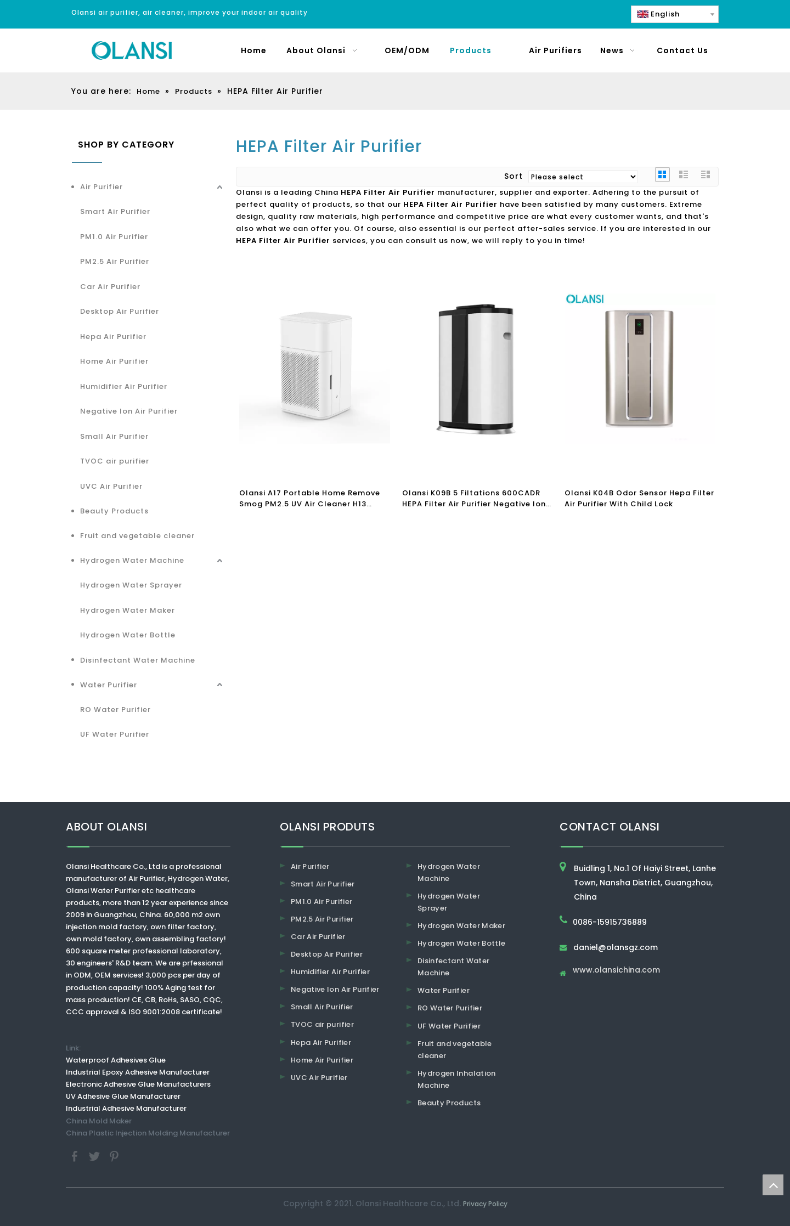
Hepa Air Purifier (113, 336)
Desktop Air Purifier (119, 311)
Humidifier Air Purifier (123, 386)
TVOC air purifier (114, 461)
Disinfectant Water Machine (137, 660)
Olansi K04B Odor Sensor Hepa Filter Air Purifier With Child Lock (639, 498)
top (773, 1184)
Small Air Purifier (114, 436)
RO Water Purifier (115, 709)
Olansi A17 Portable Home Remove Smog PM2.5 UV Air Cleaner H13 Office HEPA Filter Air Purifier (309, 499)
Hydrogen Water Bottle (128, 635)
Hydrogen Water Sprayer (131, 585)
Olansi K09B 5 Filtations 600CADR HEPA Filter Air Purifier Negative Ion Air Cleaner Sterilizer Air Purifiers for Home (476, 499)
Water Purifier (108, 685)
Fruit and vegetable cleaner (137, 535)
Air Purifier (101, 187)
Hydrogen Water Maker (127, 610)
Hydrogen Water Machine (132, 560)
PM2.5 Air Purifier (114, 261)
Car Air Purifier (110, 286)
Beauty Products (114, 511)
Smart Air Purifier (115, 211)
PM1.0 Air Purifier (114, 236)
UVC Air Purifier (111, 486)
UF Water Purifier (114, 734)
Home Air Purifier (114, 361)
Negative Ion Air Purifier (129, 411)
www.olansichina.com (616, 970)
